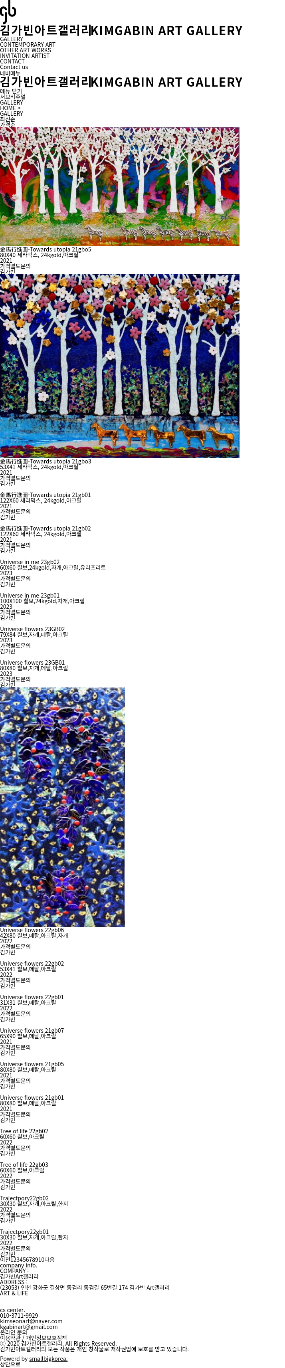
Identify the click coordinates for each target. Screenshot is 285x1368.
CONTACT (12, 61)
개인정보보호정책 (46, 1338)
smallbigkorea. (48, 1358)
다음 (49, 1259)
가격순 (8, 125)
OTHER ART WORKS (25, 50)
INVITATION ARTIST (25, 55)
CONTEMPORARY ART (27, 44)
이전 (5, 1259)
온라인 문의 (13, 1332)
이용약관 (10, 1338)
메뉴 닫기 (11, 91)
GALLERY (11, 39)
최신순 (8, 119)
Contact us (14, 67)
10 (41, 1259)
